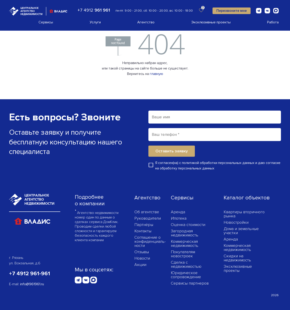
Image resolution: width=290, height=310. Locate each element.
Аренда (178, 211)
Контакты (142, 230)
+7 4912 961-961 (29, 273)
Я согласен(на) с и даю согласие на (217, 166)
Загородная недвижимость (184, 233)
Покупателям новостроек (183, 253)
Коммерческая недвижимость (184, 243)
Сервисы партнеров (190, 283)
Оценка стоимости (188, 224)
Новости (142, 258)
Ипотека (178, 218)
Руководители (147, 218)
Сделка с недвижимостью (186, 264)
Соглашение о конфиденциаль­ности (150, 241)
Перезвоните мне (231, 10)
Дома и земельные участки (241, 230)
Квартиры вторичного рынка (244, 213)
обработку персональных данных (187, 168)
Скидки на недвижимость (237, 258)
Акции (140, 264)
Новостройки (236, 222)
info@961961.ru (32, 284)
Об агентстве (146, 211)
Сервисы (46, 22)
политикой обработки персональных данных (218, 163)
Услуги (95, 22)
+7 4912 (93, 10)
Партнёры (143, 224)
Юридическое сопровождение (186, 274)
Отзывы (141, 251)
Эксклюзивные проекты (211, 22)
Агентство (146, 22)
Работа (273, 22)
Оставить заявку (171, 151)
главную (156, 74)
